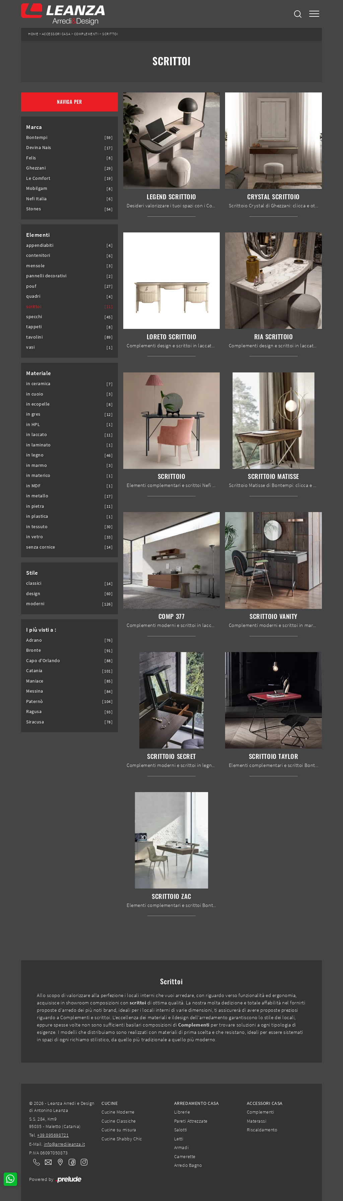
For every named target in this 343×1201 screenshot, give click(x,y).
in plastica (37, 516)
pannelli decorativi (46, 276)
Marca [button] (34, 127)
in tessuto (37, 526)
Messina (34, 691)
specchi (34, 317)
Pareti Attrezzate (191, 1121)
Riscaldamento (262, 1130)
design (33, 593)
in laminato (38, 445)
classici (33, 583)
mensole (35, 266)
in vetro (34, 537)
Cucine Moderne (117, 1112)
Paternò (34, 701)
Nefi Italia (36, 199)
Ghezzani (36, 168)
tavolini (34, 337)
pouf (31, 286)
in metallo (37, 496)
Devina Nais (38, 147)
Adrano (34, 640)
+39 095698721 (53, 1135)
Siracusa (35, 722)
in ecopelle (38, 404)
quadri (33, 296)
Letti (179, 1139)
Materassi (257, 1121)
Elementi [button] (38, 234)
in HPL (33, 424)
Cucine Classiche (118, 1121)
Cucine (109, 1103)
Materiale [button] (38, 373)
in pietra (35, 506)
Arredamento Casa (196, 1103)
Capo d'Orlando (43, 660)
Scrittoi (110, 34)
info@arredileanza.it (64, 1144)
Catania (34, 671)
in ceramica (38, 383)
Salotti (180, 1130)
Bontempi (36, 137)
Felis (31, 158)
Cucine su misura (118, 1130)
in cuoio (34, 394)
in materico (38, 475)
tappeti (34, 327)
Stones (33, 209)
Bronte (33, 650)
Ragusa (34, 711)
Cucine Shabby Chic (121, 1139)
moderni (35, 604)
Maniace (35, 681)
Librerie (182, 1112)
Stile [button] (32, 572)
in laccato (36, 434)
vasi (30, 347)
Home (33, 34)
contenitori (38, 255)
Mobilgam (36, 188)
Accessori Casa (56, 34)
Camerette (185, 1156)
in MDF (33, 486)
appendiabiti (39, 245)
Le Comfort (38, 178)
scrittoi (33, 306)
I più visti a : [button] (41, 629)
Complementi (86, 34)
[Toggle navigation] (314, 14)
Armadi (181, 1147)
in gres (33, 414)
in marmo (36, 465)
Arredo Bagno (188, 1165)
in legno (35, 455)
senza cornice (40, 547)
